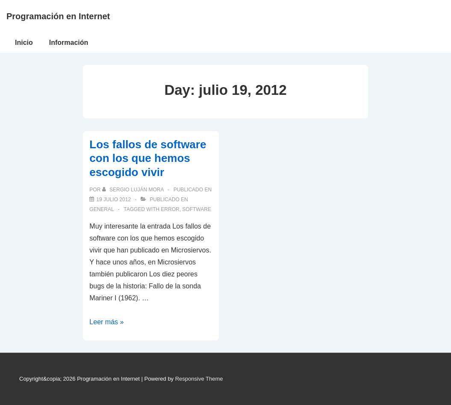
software (196, 209)
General (101, 209)
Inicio (24, 42)
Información (68, 42)
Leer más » (106, 322)
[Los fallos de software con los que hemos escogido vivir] (113, 199)
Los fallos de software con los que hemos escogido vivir (147, 158)
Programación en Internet (58, 16)
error (170, 209)
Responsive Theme (199, 379)
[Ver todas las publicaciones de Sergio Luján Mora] (133, 190)
